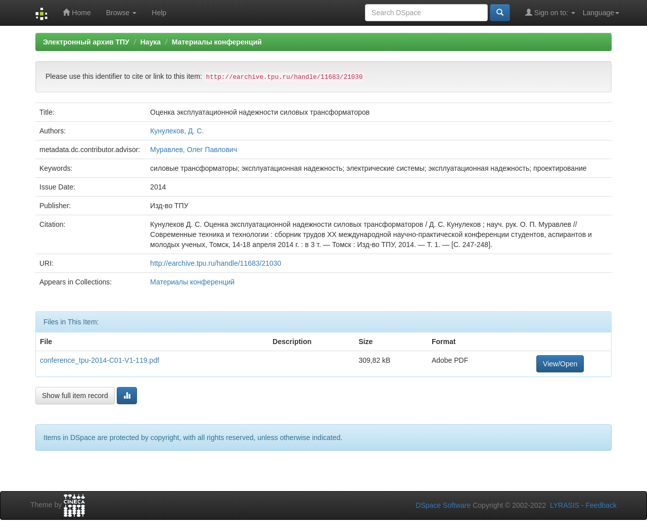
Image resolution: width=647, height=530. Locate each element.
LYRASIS (564, 505)
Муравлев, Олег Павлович (193, 150)
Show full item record (75, 396)
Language (601, 13)
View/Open (560, 364)
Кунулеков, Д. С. (177, 131)
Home (76, 12)
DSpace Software (443, 505)
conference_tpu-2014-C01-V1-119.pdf (99, 360)
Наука (150, 42)
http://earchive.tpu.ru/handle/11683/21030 (215, 263)
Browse (121, 13)
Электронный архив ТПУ (86, 42)
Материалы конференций (217, 42)
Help (159, 13)
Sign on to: (550, 12)
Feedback (601, 505)
